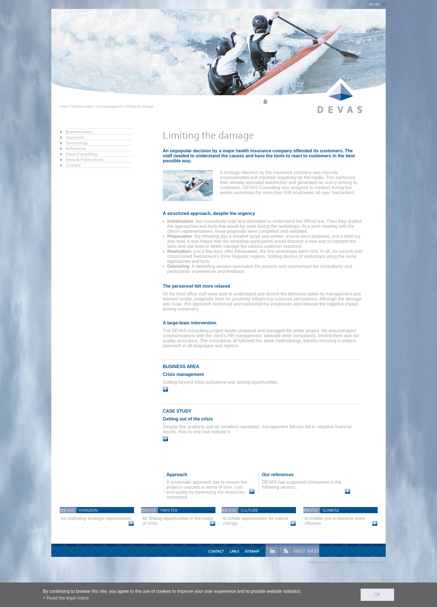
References (76, 148)
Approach (75, 137)
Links (234, 551)
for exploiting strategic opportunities (96, 518)
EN (384, 4)
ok (377, 594)
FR (371, 4)
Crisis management (109, 106)
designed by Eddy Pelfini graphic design (358, 562)
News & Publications (84, 159)
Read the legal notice (68, 598)
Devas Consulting (81, 153)
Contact (73, 165)
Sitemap (252, 551)
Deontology (77, 142)
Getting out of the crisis (188, 419)
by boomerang (317, 562)
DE (377, 4)
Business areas (81, 106)
